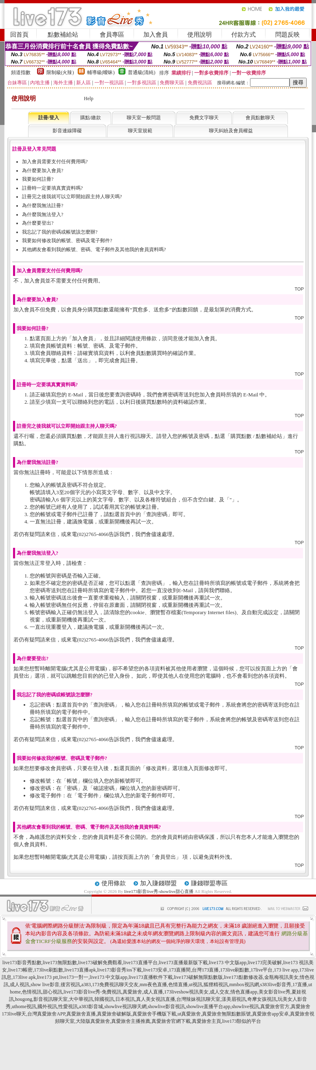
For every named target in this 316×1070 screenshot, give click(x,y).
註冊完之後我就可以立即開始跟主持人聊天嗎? (72, 196)
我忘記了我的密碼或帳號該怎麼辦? (59, 232)
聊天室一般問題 (144, 117)
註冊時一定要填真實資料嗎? (52, 188)
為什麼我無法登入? (42, 214)
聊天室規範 (140, 130)
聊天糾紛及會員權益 (231, 130)
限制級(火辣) (60, 72)
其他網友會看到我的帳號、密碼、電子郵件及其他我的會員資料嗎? (94, 249)
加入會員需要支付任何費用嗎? (55, 161)
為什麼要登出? (37, 223)
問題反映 (287, 34)
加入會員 (155, 34)
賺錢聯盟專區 (209, 883)
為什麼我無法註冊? (42, 205)
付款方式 (243, 34)
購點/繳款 (90, 117)
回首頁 (19, 34)
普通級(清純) (142, 72)
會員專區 (112, 34)
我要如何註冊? (37, 179)
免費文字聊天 (204, 117)
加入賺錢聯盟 (158, 883)
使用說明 (199, 34)
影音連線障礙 (67, 130)
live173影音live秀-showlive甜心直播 (158, 891)
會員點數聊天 (260, 117)
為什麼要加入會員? (42, 170)
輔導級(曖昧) (101, 72)
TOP (299, 289)
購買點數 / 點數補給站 (256, 436)
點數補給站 (63, 34)
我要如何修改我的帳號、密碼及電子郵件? (67, 240)
